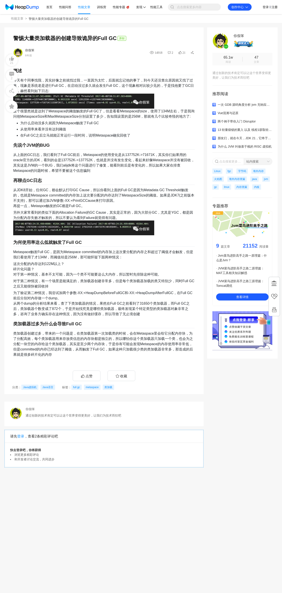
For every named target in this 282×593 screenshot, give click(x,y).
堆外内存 (258, 171)
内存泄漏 (241, 187)
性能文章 (17, 18)
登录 (20, 436)
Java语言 (47, 387)
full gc (76, 387)
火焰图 (218, 179)
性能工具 (156, 7)
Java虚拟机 (30, 387)
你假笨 (29, 50)
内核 (256, 187)
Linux (217, 171)
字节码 (242, 171)
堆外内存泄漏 (237, 179)
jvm (266, 179)
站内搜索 (252, 161)
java (254, 179)
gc (215, 187)
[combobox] (258, 161)
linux (227, 187)
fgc (229, 171)
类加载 (108, 387)
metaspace (92, 387)
